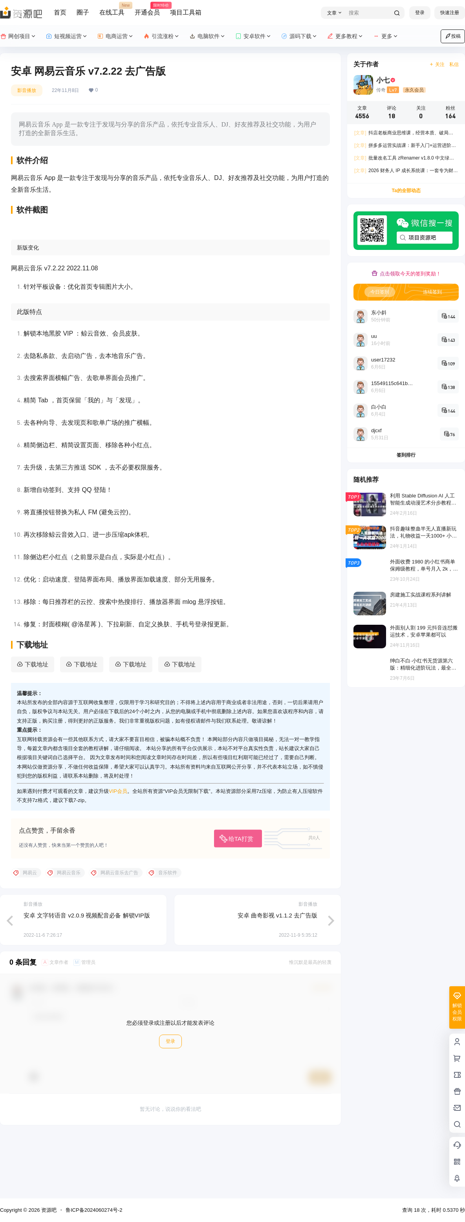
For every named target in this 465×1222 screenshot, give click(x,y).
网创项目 (18, 36)
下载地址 (36, 726)
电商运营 (115, 36)
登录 (420, 12)
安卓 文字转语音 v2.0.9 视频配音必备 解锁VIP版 (87, 977)
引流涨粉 (161, 36)
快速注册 (449, 12)
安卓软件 (253, 36)
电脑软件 (207, 36)
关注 (437, 64)
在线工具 (111, 9)
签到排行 (406, 455)
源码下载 (299, 36)
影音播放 (26, 90)
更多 (386, 36)
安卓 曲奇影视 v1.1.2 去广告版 (277, 977)
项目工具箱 (185, 12)
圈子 (83, 12)
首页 (60, 12)
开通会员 (147, 9)
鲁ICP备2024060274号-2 (94, 1210)
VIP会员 (118, 853)
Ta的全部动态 (406, 190)
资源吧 (48, 1210)
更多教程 (345, 36)
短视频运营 (67, 36)
